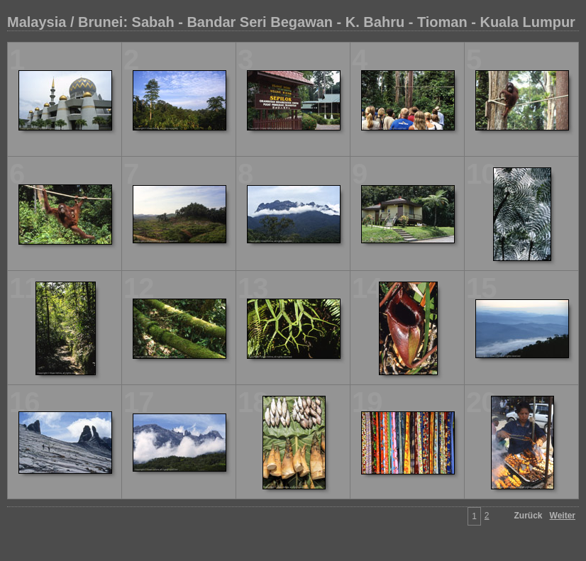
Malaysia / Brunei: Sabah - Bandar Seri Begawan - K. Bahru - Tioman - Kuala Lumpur (291, 22)
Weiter (562, 516)
